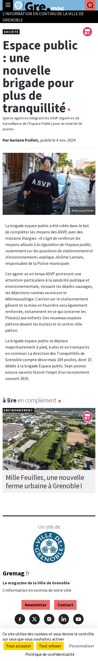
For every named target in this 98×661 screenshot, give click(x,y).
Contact (65, 604)
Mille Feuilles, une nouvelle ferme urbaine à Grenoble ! (45, 481)
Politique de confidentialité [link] (49, 654)
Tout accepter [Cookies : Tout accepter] (18, 645)
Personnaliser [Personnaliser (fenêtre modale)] (81, 645)
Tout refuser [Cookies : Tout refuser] (50, 645)
